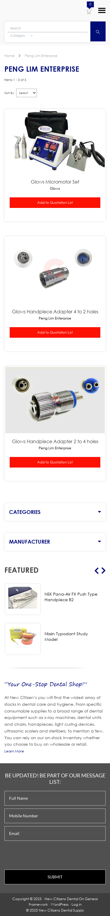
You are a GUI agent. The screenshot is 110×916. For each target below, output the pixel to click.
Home (9, 55)
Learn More (14, 751)
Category (21, 35)
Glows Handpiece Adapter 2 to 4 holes (55, 441)
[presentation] (49, 855)
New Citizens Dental (61, 898)
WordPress (60, 904)
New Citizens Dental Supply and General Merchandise (30, 10)
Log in (77, 904)
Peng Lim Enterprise (41, 55)
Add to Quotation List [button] (55, 202)
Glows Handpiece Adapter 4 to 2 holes (55, 311)
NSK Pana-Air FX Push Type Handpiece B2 (71, 596)
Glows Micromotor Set (55, 182)
